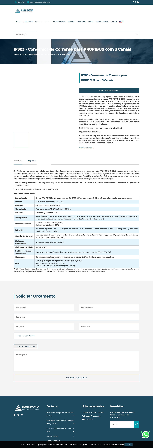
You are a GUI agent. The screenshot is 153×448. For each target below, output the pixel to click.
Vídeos (109, 11)
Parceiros (63, 11)
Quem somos (53, 11)
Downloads (101, 11)
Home (45, 11)
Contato (131, 11)
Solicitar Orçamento (109, 75)
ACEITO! (128, 445)
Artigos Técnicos (82, 11)
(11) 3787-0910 (21, 2)
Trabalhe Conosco (120, 11)
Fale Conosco (87, 404)
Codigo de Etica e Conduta (93, 397)
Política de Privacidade (91, 400)
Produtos (92, 11)
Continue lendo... (86, 132)
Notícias (71, 11)
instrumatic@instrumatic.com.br (39, 2)
